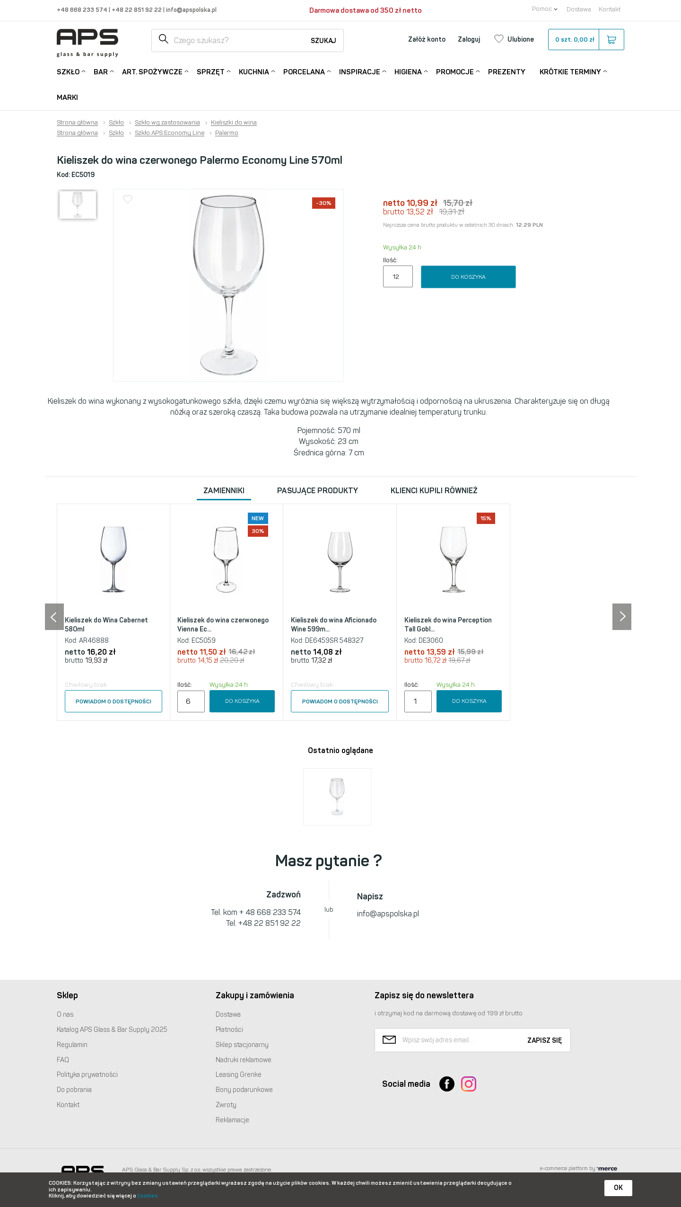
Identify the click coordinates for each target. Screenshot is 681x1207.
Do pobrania (74, 1090)
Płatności (229, 1030)
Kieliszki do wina (234, 122)
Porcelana (304, 71)
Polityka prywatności (87, 1075)
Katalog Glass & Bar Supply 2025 (112, 1030)
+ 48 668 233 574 (270, 912)
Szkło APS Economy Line (169, 133)
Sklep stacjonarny (242, 1045)
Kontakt (609, 9)
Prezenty (506, 72)
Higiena (408, 71)
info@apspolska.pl (191, 9)
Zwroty (226, 1105)
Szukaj (323, 41)
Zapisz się (544, 1041)
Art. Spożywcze (152, 71)
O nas (65, 1015)
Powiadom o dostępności (113, 701)
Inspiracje (359, 71)
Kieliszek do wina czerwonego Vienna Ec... (223, 625)
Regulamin (72, 1045)
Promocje (455, 71)
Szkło (68, 71)
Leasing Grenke (239, 1075)
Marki (67, 97)
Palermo (226, 133)
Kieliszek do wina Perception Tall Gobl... (448, 625)
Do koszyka (468, 277)
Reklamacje (232, 1120)
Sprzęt (211, 71)
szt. (585, 40)
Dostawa (579, 9)
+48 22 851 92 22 (137, 9)
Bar (101, 71)
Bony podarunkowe (244, 1090)
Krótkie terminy (570, 71)
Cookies (147, 1196)
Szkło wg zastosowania (167, 122)
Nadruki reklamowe (243, 1060)
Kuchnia (254, 71)
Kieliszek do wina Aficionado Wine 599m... (333, 625)
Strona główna (77, 122)
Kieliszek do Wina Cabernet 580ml (106, 625)
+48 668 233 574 (83, 9)
